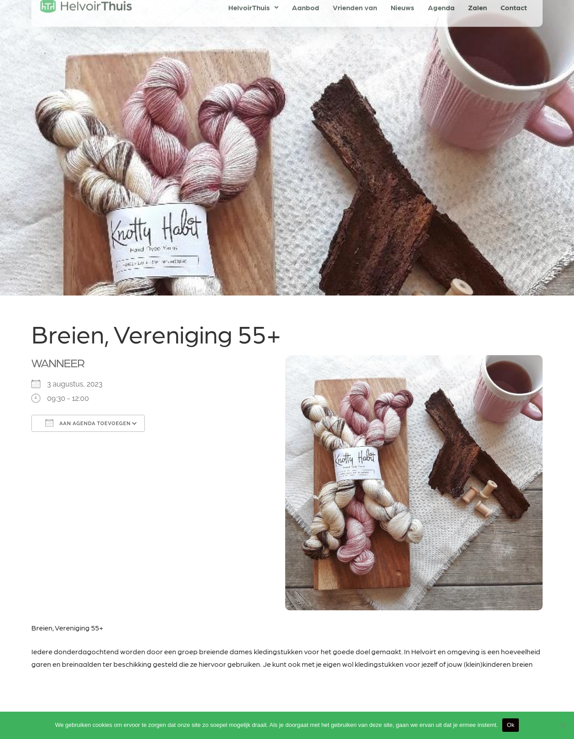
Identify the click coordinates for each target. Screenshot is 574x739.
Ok (510, 725)
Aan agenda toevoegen (88, 423)
